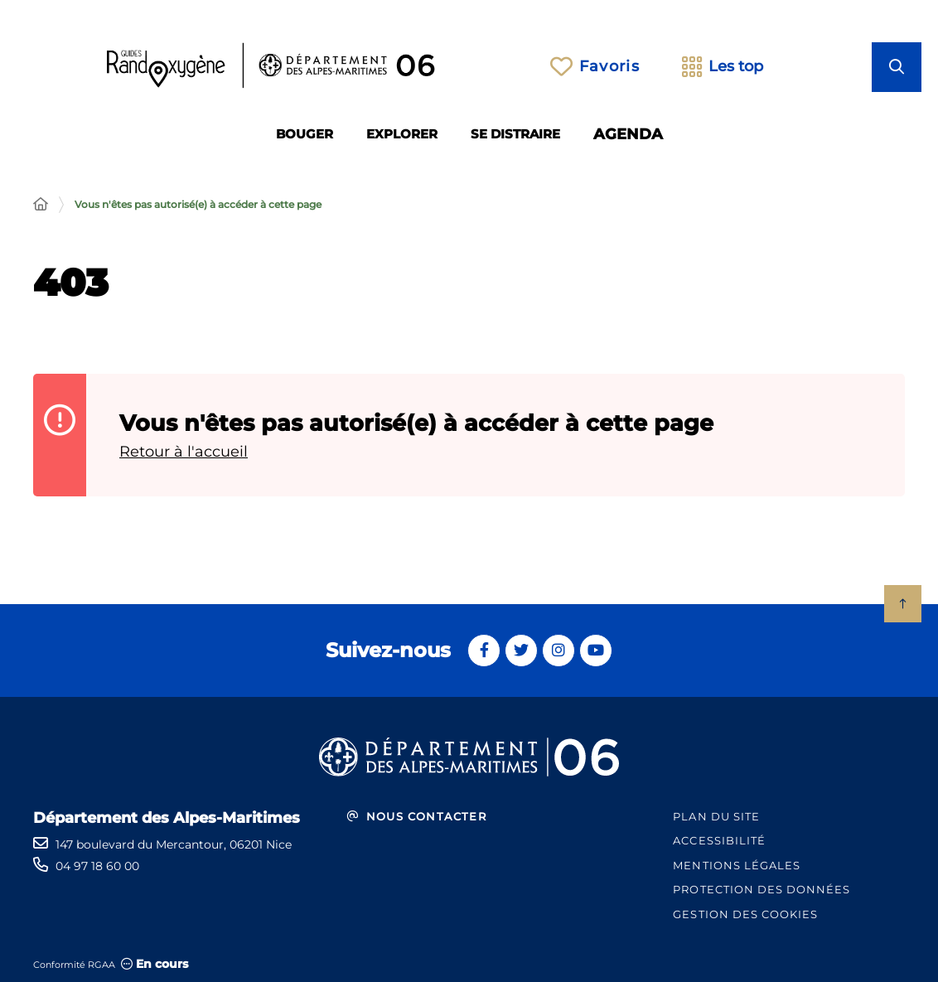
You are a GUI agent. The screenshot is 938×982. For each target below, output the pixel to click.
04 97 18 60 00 (97, 866)
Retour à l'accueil (183, 452)
